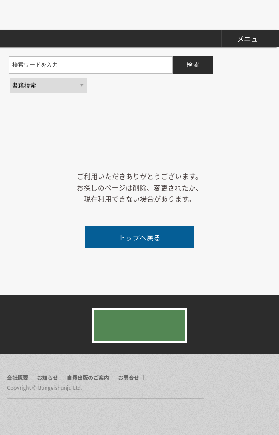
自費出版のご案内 (88, 377)
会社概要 (17, 377)
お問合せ (128, 377)
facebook (14, 415)
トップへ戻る (139, 237)
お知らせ (47, 377)
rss (47, 415)
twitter (31, 415)
